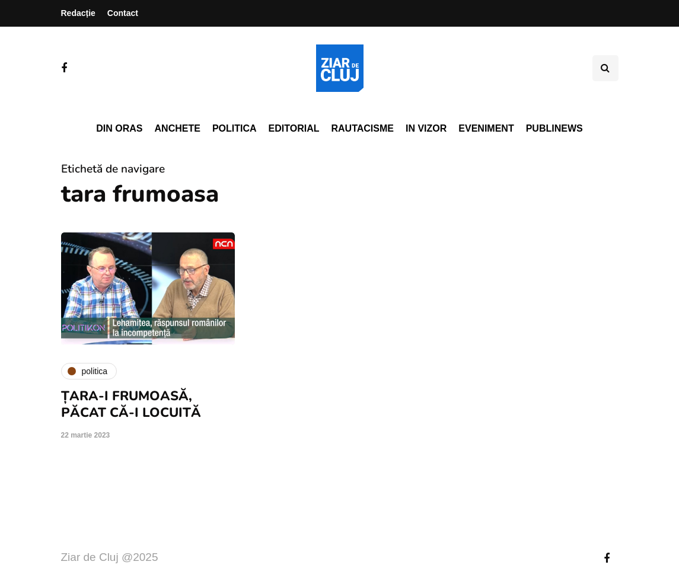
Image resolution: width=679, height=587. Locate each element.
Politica (234, 128)
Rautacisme (362, 128)
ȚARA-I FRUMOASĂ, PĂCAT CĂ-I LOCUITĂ (131, 404)
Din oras (119, 128)
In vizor (426, 128)
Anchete (177, 128)
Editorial (294, 128)
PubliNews (554, 128)
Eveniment (486, 128)
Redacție (78, 13)
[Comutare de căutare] (605, 68)
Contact (122, 13)
